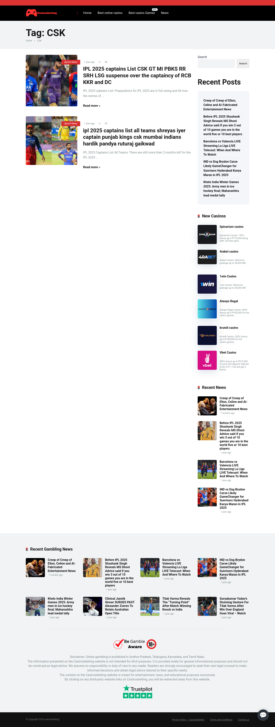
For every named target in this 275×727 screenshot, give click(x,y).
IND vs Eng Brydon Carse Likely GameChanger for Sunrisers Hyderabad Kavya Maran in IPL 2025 (222, 168)
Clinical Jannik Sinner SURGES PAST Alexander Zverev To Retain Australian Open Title (119, 606)
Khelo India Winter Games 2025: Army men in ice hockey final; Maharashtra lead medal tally (221, 188)
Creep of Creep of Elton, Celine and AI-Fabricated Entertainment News (220, 105)
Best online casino (110, 13)
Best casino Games (142, 13)
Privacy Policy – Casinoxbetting (188, 719)
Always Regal (229, 301)
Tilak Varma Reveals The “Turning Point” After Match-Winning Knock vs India (176, 604)
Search (202, 57)
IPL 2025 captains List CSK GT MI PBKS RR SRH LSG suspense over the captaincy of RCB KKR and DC (135, 76)
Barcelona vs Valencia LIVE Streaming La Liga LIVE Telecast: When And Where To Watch (222, 148)
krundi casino (229, 328)
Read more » (91, 106)
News (165, 13)
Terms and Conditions (221, 719)
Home (87, 13)
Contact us (243, 719)
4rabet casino (229, 251)
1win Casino (228, 276)
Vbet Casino (228, 352)
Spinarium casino (231, 227)
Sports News (70, 62)
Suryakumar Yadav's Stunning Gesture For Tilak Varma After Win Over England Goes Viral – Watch (234, 606)
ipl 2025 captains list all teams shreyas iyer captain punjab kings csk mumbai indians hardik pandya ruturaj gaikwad (135, 138)
